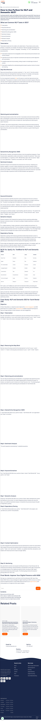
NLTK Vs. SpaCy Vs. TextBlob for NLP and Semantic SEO (10, 595)
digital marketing (34, 581)
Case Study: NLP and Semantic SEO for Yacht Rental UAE (11, 597)
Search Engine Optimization (33, 667)
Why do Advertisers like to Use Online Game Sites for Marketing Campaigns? (9, 623)
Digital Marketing (31, 673)
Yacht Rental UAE (20, 308)
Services (16, 671)
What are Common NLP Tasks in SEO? (7, 594)
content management (30, 307)
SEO (16, 78)
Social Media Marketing (32, 677)
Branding (29, 671)
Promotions (16, 677)
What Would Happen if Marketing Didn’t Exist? (30, 623)
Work (15, 675)
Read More (4, 635)
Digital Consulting (31, 675)
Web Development (31, 669)
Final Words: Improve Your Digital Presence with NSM (10, 598)
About (15, 667)
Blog (15, 669)
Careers (15, 673)
